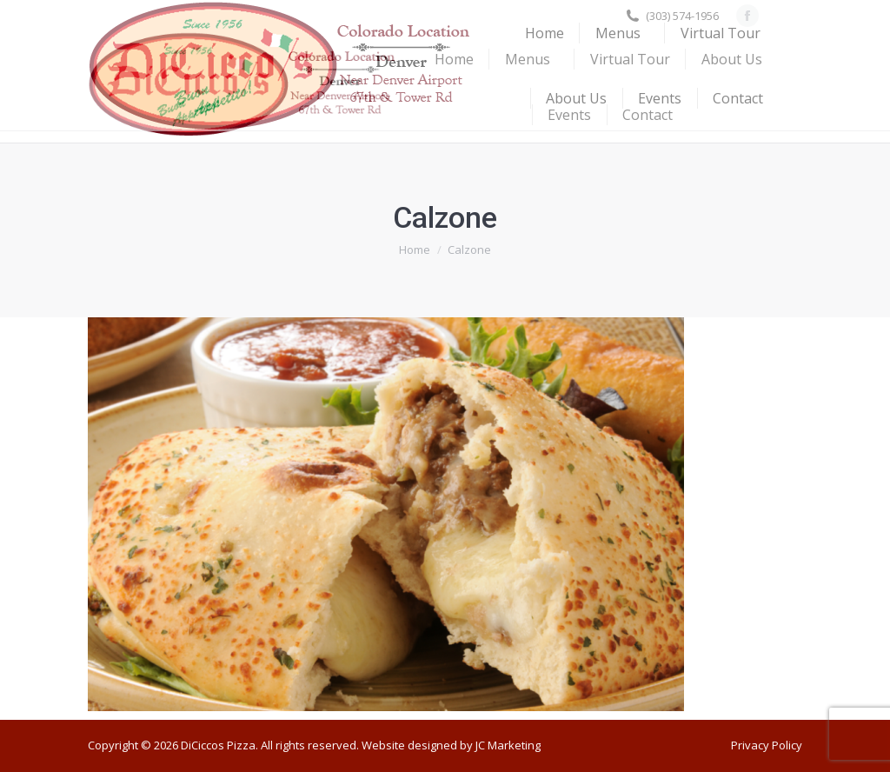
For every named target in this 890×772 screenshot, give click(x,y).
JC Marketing (508, 745)
